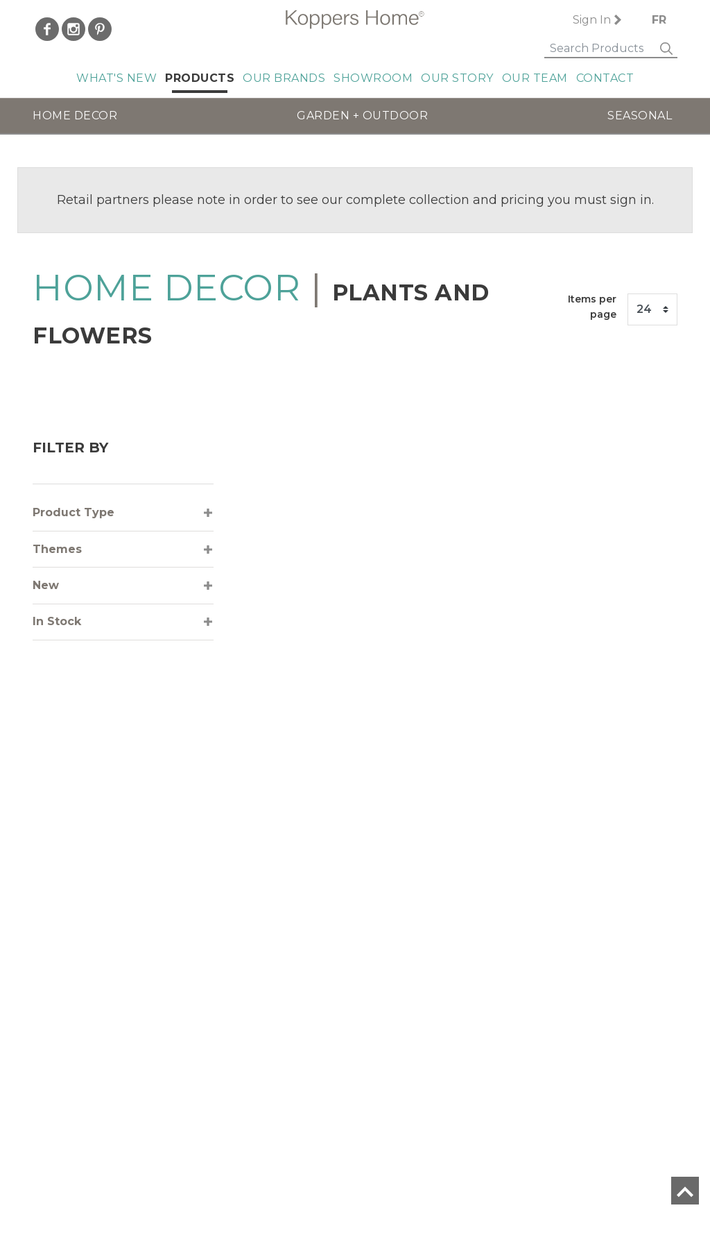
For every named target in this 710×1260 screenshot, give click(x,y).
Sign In (584, 19)
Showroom (373, 78)
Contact (605, 78)
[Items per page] (652, 309)
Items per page (592, 307)
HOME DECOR (75, 115)
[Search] (593, 49)
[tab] (123, 512)
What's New (116, 78)
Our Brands (284, 78)
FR (659, 19)
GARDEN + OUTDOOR (362, 115)
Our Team (535, 78)
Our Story (457, 78)
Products (199, 78)
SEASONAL (639, 115)
